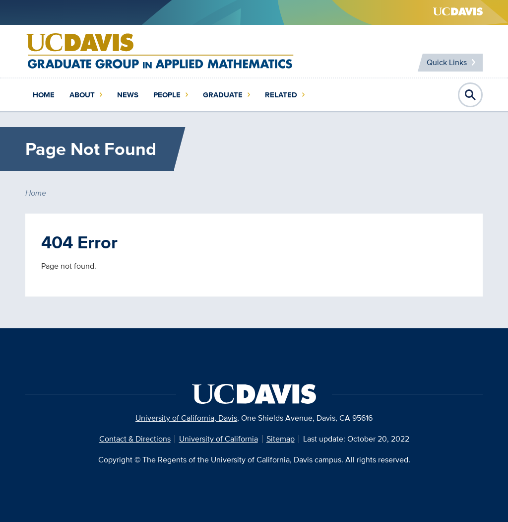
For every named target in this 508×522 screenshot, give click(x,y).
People (167, 94)
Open (470, 94)
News (127, 94)
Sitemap (280, 439)
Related (281, 94)
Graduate (223, 94)
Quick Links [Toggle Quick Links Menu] (447, 62)
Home (44, 94)
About (82, 94)
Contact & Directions (135, 439)
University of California (218, 439)
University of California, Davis (186, 418)
